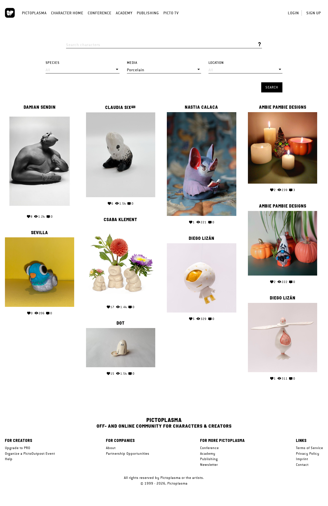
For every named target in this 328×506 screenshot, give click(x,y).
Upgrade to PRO (17, 448)
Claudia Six (118, 107)
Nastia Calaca (201, 107)
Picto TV (171, 13)
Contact (302, 464)
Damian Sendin (40, 107)
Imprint (302, 459)
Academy (124, 13)
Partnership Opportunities (127, 453)
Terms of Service (309, 448)
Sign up (313, 13)
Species (52, 63)
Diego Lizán (201, 238)
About (111, 448)
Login (293, 13)
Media (132, 63)
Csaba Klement (120, 219)
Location (216, 63)
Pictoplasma (34, 13)
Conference (99, 13)
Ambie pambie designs (282, 107)
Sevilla (39, 232)
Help (9, 459)
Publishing (148, 13)
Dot (121, 323)
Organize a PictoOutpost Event (30, 453)
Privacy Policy (307, 453)
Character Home (67, 13)
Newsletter (209, 464)
